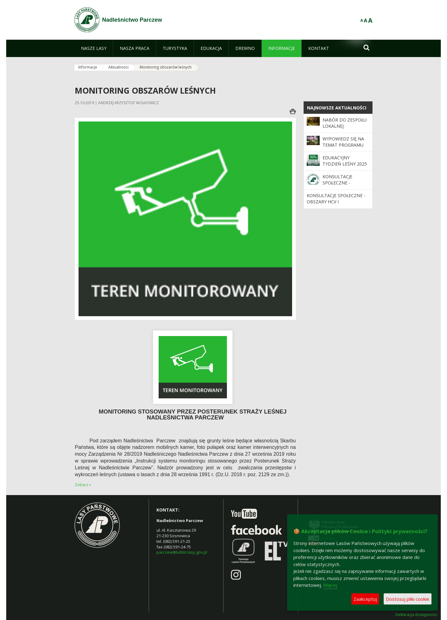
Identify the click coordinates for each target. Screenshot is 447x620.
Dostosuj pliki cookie (407, 599)
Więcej (330, 585)
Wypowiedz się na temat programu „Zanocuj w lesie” (343, 145)
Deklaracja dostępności (416, 615)
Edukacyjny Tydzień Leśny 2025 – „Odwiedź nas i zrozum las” (345, 167)
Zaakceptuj (365, 599)
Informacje (87, 67)
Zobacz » (83, 484)
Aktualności (118, 67)
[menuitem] (93, 48)
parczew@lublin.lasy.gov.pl (181, 552)
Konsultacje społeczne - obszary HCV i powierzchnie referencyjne (336, 205)
